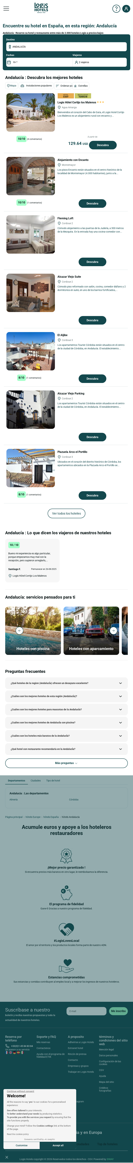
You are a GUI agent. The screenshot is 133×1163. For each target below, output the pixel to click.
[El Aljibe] (30, 351)
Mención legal (106, 1049)
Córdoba (73, 799)
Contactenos (43, 1048)
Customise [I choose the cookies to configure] (22, 1145)
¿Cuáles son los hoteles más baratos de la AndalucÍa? (40, 735)
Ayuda (102, 1076)
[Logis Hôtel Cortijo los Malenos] (30, 112)
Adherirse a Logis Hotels (81, 1042)
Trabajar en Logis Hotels (81, 1071)
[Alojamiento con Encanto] (30, 176)
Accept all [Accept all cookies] (58, 1145)
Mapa (11, 86)
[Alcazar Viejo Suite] (30, 293)
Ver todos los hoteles (66, 513)
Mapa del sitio (106, 1082)
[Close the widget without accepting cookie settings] (20, 1091)
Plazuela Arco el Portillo (72, 452)
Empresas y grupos (78, 1066)
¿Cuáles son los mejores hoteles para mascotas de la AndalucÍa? (46, 709)
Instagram (74, 1102)
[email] (86, 1011)
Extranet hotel (75, 1048)
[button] (7, 1157)
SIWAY (110, 1159)
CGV (101, 1070)
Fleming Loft (65, 218)
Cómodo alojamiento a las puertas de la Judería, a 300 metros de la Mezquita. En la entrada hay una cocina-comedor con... (90, 230)
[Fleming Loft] (30, 234)
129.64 (78, 143)
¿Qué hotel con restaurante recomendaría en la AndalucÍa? (43, 749)
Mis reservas (43, 1042)
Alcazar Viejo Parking (71, 393)
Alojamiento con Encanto (73, 160)
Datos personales (108, 1055)
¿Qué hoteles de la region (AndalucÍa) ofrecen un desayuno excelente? (49, 683)
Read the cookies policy (18, 1134)
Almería (14, 799)
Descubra (103, 145)
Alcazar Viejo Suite (69, 276)
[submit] (118, 1011)
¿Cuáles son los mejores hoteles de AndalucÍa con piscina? (43, 722)
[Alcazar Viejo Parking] (30, 409)
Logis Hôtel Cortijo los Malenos (80, 102)
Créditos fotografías (105, 1089)
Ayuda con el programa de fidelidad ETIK (51, 1055)
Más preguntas (66, 763)
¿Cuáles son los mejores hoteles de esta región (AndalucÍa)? (44, 696)
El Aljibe (62, 335)
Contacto (73, 1060)
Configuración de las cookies (110, 1063)
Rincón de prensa (77, 1054)
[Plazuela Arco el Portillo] (30, 468)
